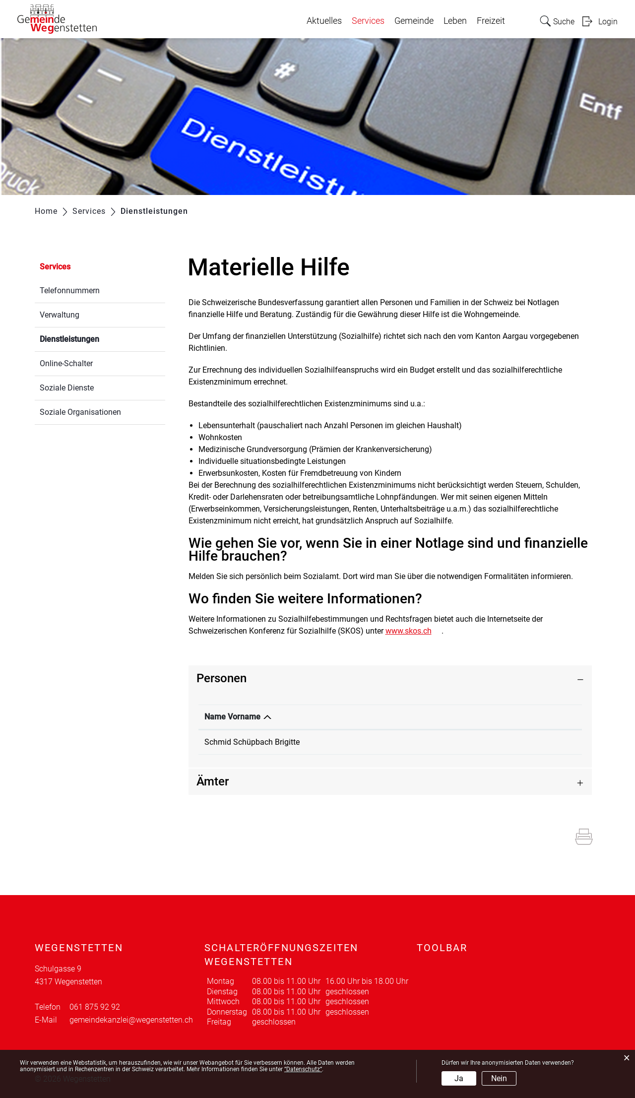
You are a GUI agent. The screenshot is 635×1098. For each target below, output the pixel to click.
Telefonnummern (70, 290)
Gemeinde (414, 21)
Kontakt (448, 716)
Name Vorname (232, 716)
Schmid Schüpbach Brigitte (252, 742)
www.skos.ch (413, 631)
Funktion (347, 716)
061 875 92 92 (94, 1007)
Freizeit (491, 21)
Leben (455, 21)
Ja (458, 1078)
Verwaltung (59, 315)
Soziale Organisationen (80, 412)
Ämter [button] (212, 781)
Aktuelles (324, 21)
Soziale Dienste (67, 387)
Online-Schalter (66, 363)
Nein (499, 1078)
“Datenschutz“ (303, 1069)
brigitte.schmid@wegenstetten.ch (493, 742)
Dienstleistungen (93, 338)
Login (608, 21)
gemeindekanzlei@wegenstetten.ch (131, 1020)
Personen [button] (221, 678)
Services (368, 21)
